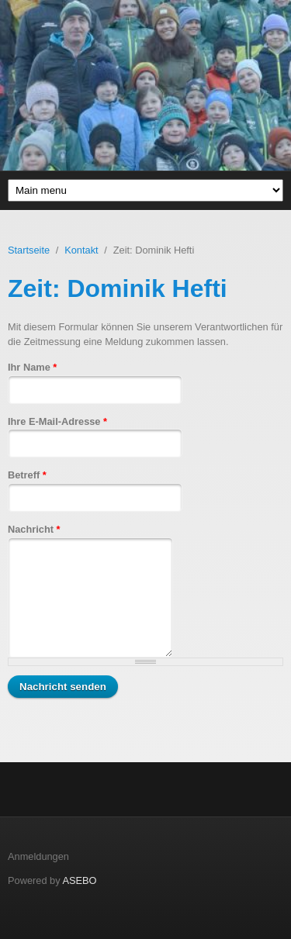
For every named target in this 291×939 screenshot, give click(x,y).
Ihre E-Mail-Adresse (57, 421)
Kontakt (81, 250)
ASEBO (79, 880)
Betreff (27, 475)
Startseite (29, 250)
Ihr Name (32, 367)
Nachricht (34, 529)
